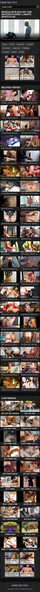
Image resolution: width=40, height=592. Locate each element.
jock (15, 52)
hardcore (7, 48)
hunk (12, 44)
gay (5, 44)
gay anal (21, 44)
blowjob (26, 48)
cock (22, 52)
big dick (6, 52)
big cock (17, 48)
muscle (30, 44)
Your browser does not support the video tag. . (20, 30)
